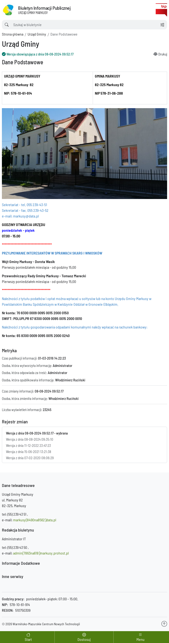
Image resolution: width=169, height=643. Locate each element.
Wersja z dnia (29, 439)
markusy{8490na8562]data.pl (34, 520)
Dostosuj (84, 639)
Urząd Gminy (37, 34)
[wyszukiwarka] (79, 24)
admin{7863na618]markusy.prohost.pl (41, 553)
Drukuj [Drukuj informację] (162, 54)
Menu (140, 639)
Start (28, 639)
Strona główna (12, 34)
